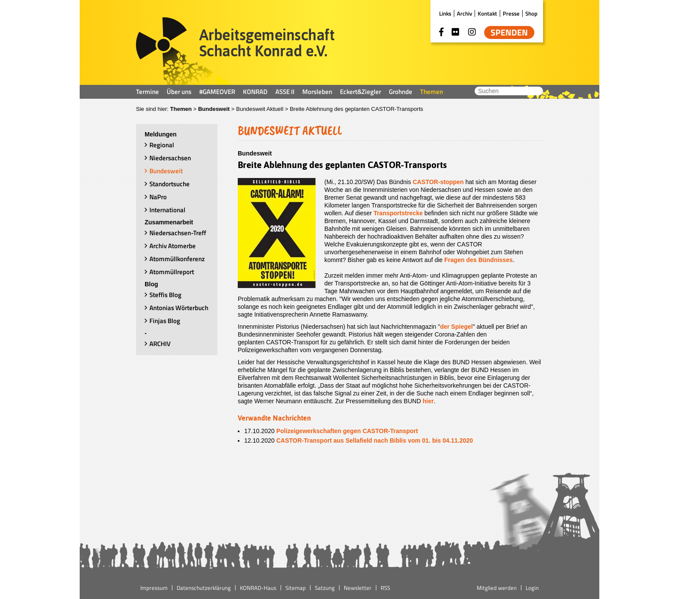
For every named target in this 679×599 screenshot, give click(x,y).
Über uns (179, 92)
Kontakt (487, 13)
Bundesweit (214, 109)
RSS (385, 587)
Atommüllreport (171, 272)
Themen (431, 92)
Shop (531, 13)
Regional (161, 145)
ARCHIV (160, 344)
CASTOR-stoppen (438, 181)
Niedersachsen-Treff (177, 233)
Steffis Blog (165, 295)
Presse (511, 13)
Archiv (464, 13)
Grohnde (400, 92)
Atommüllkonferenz (177, 259)
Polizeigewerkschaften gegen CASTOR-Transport (347, 430)
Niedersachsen (170, 158)
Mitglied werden (497, 587)
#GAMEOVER (217, 92)
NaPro (158, 197)
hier (428, 401)
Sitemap (295, 587)
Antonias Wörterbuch (178, 308)
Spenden (509, 32)
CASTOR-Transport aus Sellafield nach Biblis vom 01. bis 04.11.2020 (374, 440)
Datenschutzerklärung (204, 587)
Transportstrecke (398, 213)
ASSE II (284, 92)
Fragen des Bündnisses (478, 259)
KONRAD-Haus (258, 587)
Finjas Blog (164, 321)
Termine (147, 92)
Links (445, 13)
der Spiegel (456, 326)
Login (532, 587)
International (167, 210)
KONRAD (255, 92)
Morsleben (317, 92)
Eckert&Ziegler (360, 92)
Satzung (325, 587)
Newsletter (358, 587)
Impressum (154, 587)
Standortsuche (169, 184)
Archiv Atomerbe (172, 246)
